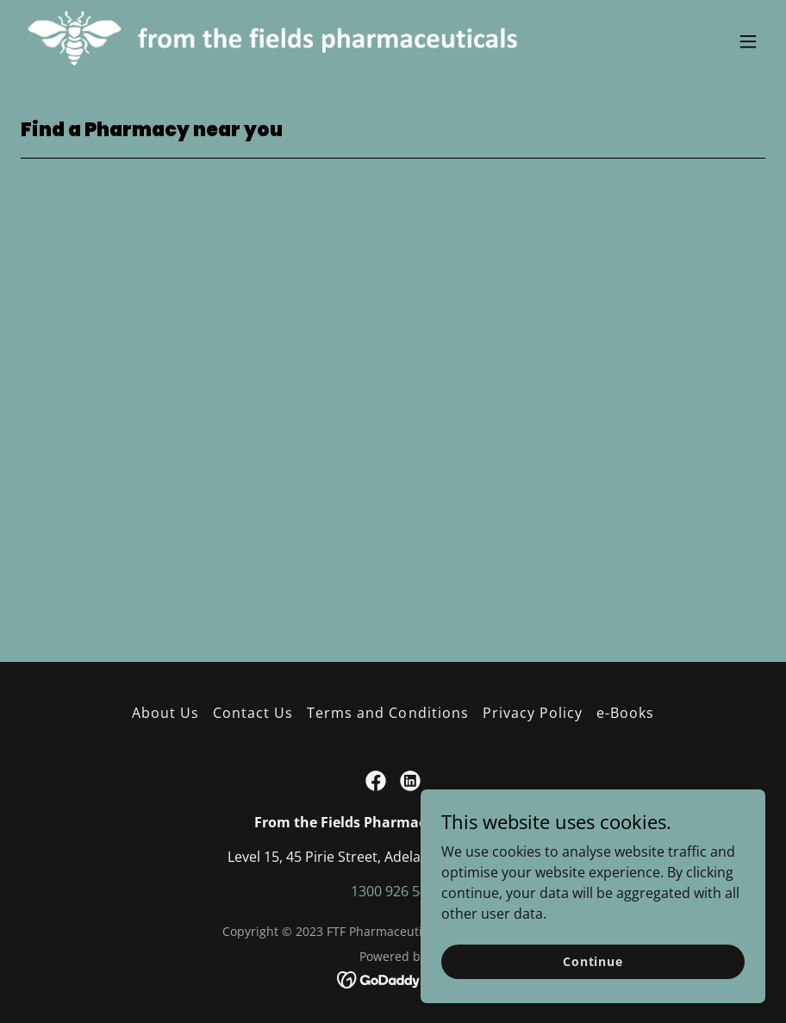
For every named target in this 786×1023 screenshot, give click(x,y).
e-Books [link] (625, 712)
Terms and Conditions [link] (387, 712)
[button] (748, 41)
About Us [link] (165, 712)
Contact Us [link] (253, 712)
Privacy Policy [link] (533, 712)
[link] (281, 41)
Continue (593, 961)
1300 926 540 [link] (393, 891)
